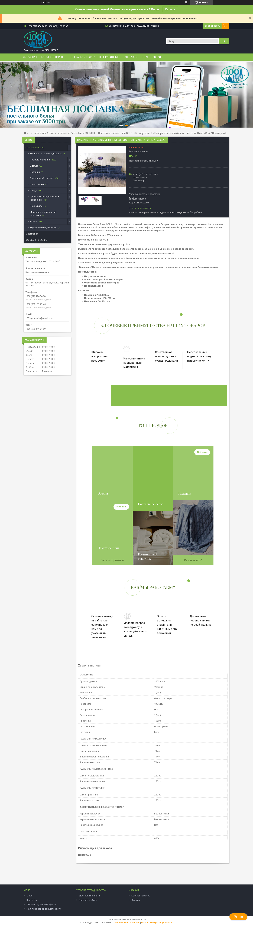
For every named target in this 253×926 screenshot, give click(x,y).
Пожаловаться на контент (127, 922)
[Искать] (224, 41)
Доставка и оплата (83, 57)
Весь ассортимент (112, 560)
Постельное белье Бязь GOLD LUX (76, 133)
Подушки (35, 172)
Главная (32, 57)
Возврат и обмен (109, 57)
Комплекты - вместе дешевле (46, 153)
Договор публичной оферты (42, 904)
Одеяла (34, 166)
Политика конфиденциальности (44, 909)
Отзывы (135, 900)
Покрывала (36, 206)
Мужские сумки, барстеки (43, 227)
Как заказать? (193, 560)
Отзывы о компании (36, 240)
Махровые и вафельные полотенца (43, 214)
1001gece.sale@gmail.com (39, 318)
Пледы (33, 190)
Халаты (34, 221)
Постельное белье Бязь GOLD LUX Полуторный (125, 133)
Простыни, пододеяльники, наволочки (44, 198)
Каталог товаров (52, 57)
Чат (238, 916)
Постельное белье (43, 133)
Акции (157, 57)
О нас (145, 57)
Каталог (170, 9)
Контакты (131, 57)
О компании (31, 233)
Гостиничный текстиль (42, 178)
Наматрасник (37, 184)
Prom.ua (142, 919)
